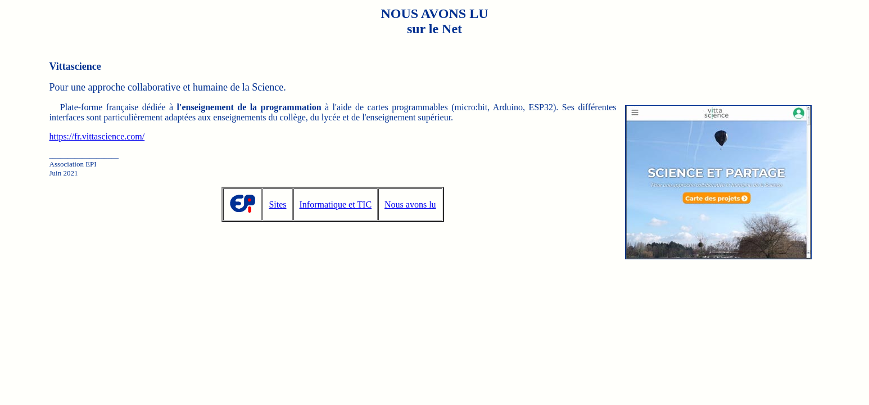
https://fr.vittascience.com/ (97, 136)
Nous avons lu (410, 204)
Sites (277, 204)
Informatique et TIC (336, 204)
